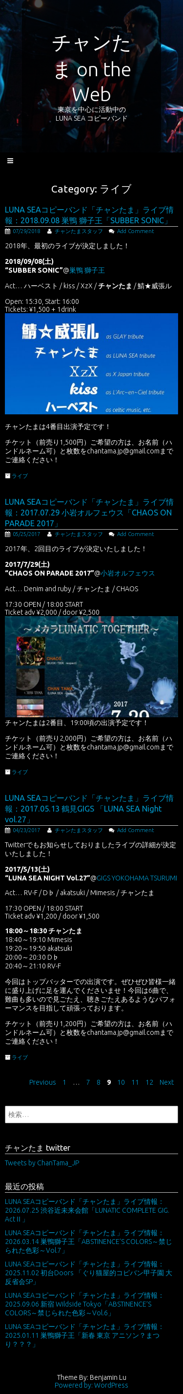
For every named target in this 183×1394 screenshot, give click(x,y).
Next (167, 1082)
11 (135, 1082)
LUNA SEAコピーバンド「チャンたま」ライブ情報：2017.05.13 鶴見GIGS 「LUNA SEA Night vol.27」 (89, 809)
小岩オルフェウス (128, 573)
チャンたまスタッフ (79, 231)
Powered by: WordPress (91, 1385)
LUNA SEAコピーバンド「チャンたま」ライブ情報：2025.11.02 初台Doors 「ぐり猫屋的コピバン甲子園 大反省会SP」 (88, 1273)
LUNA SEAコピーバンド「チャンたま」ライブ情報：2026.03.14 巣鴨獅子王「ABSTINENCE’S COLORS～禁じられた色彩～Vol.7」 (88, 1241)
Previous (42, 1082)
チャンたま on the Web (92, 68)
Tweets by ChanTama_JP (42, 1163)
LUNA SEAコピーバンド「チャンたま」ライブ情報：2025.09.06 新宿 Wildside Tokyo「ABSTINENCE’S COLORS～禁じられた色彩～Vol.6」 (84, 1304)
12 (149, 1082)
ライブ (20, 476)
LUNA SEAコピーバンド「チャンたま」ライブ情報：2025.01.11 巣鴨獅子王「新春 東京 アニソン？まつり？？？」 (84, 1335)
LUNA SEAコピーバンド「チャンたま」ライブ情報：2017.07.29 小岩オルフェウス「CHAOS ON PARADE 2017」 (89, 512)
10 (121, 1082)
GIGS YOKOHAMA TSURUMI (137, 878)
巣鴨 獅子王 (87, 270)
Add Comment (135, 231)
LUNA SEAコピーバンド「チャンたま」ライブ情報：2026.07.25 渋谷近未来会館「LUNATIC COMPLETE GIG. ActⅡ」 (87, 1210)
